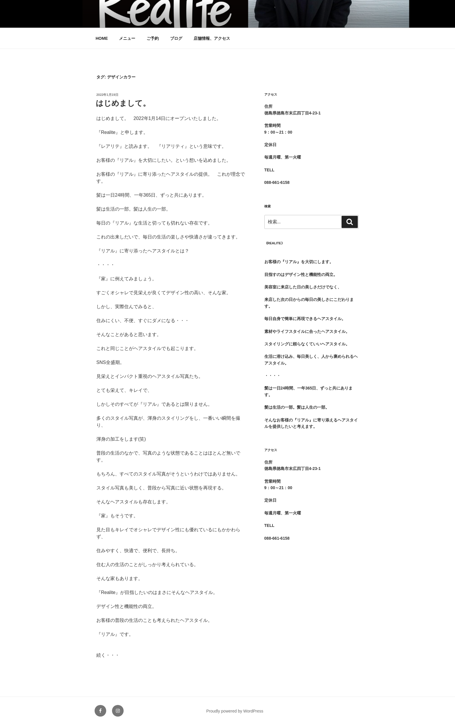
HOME (102, 38)
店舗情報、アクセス (212, 38)
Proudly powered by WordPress (234, 711)
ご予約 (153, 38)
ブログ (176, 38)
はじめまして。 (123, 103)
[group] (311, 258)
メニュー (127, 38)
